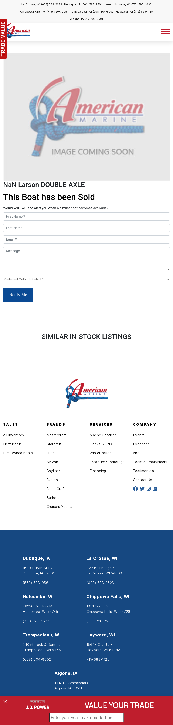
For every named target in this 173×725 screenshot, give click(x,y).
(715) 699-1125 (143, 11)
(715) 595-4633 (141, 4)
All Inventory (13, 435)
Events (139, 435)
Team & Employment (150, 462)
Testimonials (143, 471)
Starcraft (54, 444)
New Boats (12, 444)
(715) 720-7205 (57, 11)
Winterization (101, 453)
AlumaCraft (56, 489)
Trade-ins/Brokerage (107, 462)
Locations (141, 444)
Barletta (53, 497)
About (138, 453)
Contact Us (142, 480)
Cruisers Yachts (60, 506)
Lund (51, 453)
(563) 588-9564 (91, 4)
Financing (98, 471)
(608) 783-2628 (51, 4)
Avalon (52, 480)
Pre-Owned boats (18, 453)
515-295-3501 (94, 18)
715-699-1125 (97, 659)
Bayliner (53, 471)
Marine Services (103, 435)
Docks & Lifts (101, 444)
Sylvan (52, 462)
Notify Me (18, 294)
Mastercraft (56, 435)
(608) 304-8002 (103, 11)
